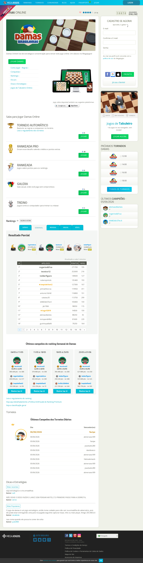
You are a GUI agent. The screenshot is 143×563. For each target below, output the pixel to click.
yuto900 (15, 522)
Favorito (80, 12)
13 (71, 329)
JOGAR (96, 3)
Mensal (53, 228)
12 (66, 329)
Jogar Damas (17, 61)
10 (57, 329)
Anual (66, 228)
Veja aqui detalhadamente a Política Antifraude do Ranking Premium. (34, 402)
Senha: (105, 48)
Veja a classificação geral (16, 405)
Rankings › (15, 76)
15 (80, 329)
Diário (25, 228)
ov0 (13, 493)
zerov (14, 500)
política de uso (108, 58)
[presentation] (119, 66)
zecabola (15, 515)
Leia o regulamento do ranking (18, 398)
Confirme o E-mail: (110, 38)
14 (76, 329)
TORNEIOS (39, 3)
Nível (77, 228)
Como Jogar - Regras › (20, 68)
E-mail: (105, 28)
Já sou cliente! (118, 82)
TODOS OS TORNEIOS (119, 189)
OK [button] (101, 560)
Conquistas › (16, 72)
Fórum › (14, 80)
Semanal (39, 228)
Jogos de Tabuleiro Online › (22, 88)
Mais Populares (13, 506)
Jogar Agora (119, 136)
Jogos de (119, 123)
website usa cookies (49, 560)
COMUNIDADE (52, 3)
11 (62, 329)
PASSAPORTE (85, 2)
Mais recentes (12, 487)
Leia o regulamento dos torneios (30, 130)
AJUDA (72, 3)
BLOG (64, 3)
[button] (113, 74)
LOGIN (133, 3)
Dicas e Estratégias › (19, 84)
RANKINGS (27, 3)
